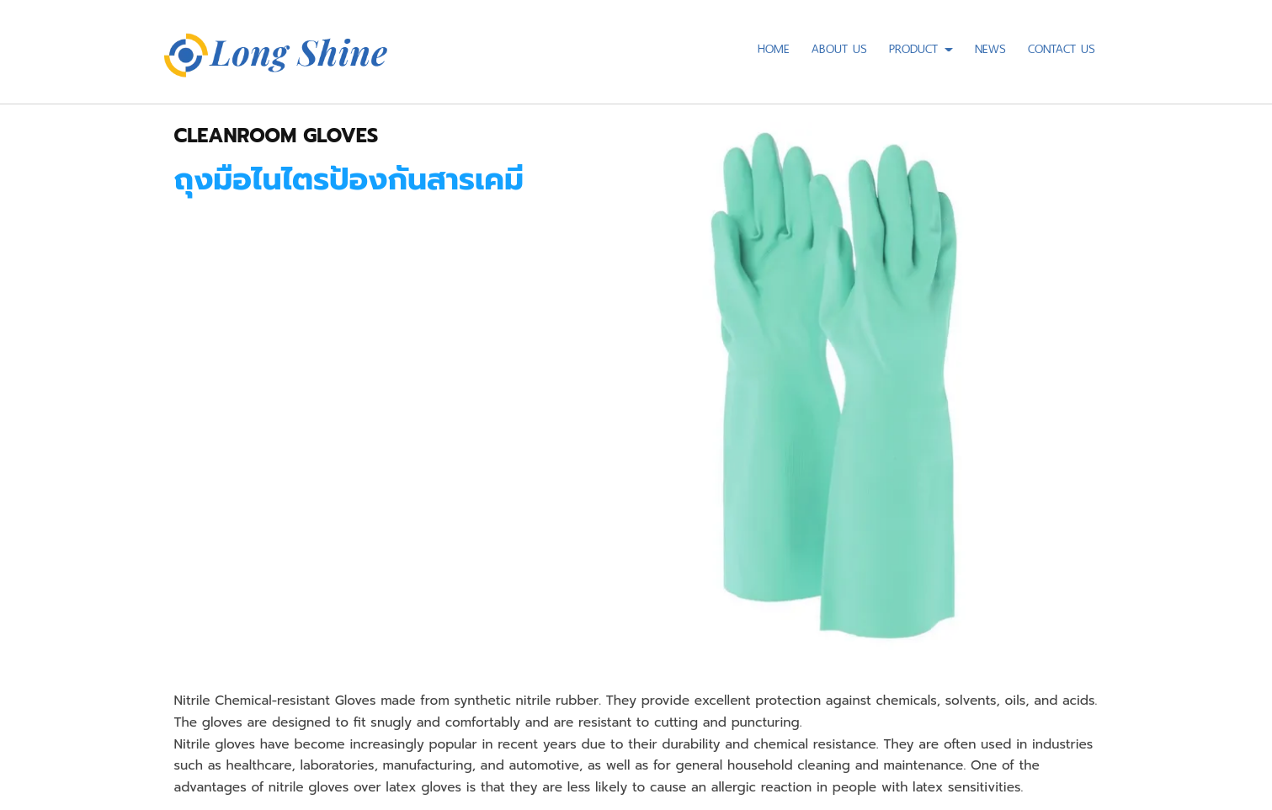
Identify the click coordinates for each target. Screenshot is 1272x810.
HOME (774, 46)
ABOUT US (839, 46)
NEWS (990, 46)
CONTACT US (1061, 46)
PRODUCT (921, 46)
